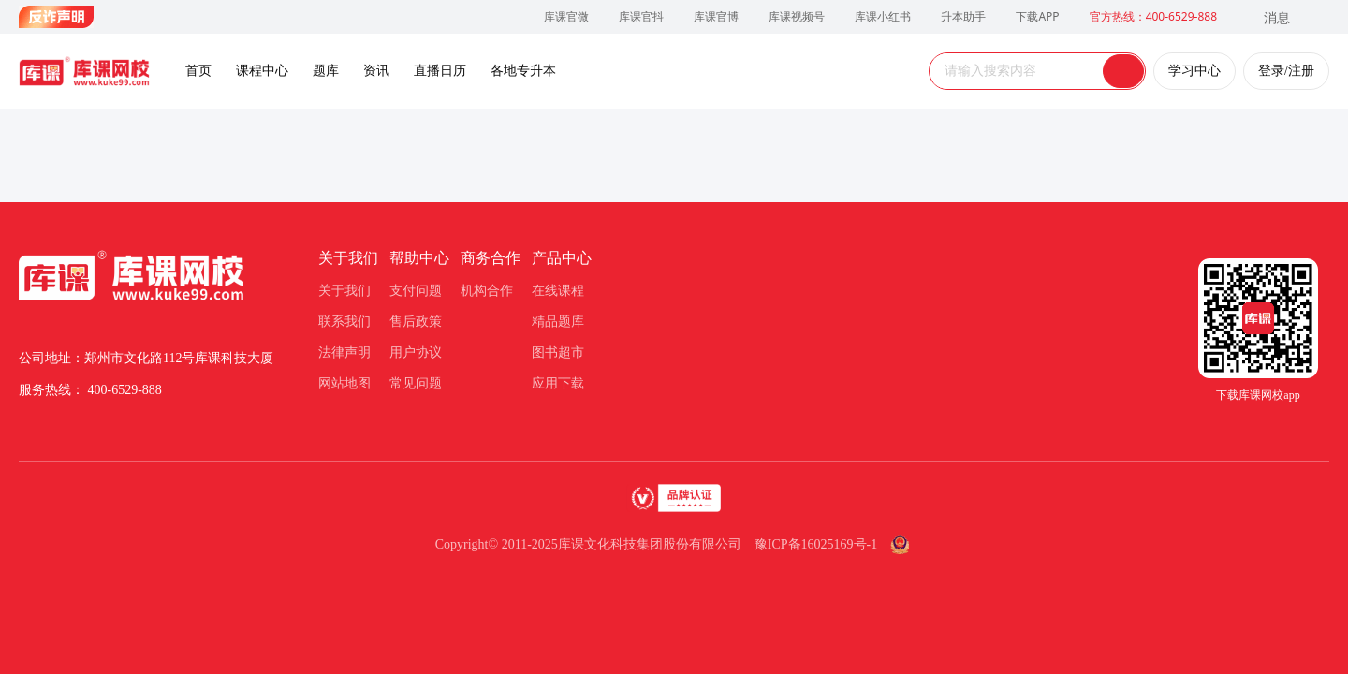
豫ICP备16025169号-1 (816, 544)
